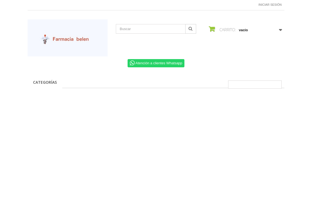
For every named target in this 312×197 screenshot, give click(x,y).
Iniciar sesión (270, 4)
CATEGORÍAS (45, 82)
